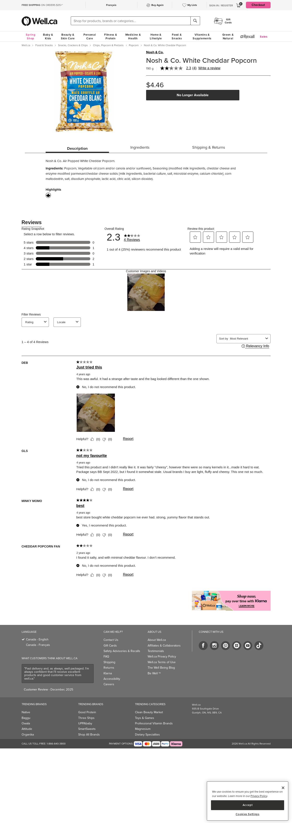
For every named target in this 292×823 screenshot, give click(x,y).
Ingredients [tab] (139, 147)
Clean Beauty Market (149, 712)
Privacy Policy (259, 796)
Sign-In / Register (221, 5)
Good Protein (87, 712)
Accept (248, 805)
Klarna (108, 673)
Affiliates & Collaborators (164, 645)
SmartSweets (87, 729)
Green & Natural (228, 36)
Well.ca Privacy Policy (162, 656)
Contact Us (111, 640)
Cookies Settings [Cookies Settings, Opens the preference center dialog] (247, 814)
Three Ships (86, 718)
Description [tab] (77, 148)
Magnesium (142, 729)
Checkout (258, 5)
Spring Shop (30, 36)
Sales (264, 36)
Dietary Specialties (147, 734)
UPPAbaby (85, 723)
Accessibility (112, 679)
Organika (28, 734)
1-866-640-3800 (56, 744)
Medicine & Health (133, 36)
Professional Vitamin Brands (154, 723)
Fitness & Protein (110, 36)
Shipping (109, 662)
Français (111, 5)
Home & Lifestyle (156, 36)
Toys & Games (144, 718)
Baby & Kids (48, 36)
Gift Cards (110, 645)
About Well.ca (157, 640)
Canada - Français (38, 645)
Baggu (26, 718)
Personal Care (89, 36)
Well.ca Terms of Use (162, 662)
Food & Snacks (177, 36)
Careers (109, 684)
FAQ (106, 656)
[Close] (283, 788)
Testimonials (156, 651)
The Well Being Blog (161, 667)
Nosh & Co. (155, 52)
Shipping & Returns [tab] (208, 147)
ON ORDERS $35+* (42, 5)
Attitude (27, 729)
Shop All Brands (89, 734)
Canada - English (37, 639)
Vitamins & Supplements (202, 36)
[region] (248, 801)
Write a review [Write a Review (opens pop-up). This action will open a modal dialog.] (209, 68)
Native (26, 712)
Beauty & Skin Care (68, 36)
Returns (109, 667)
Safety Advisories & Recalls (122, 651)
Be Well (154, 673)
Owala (26, 723)
